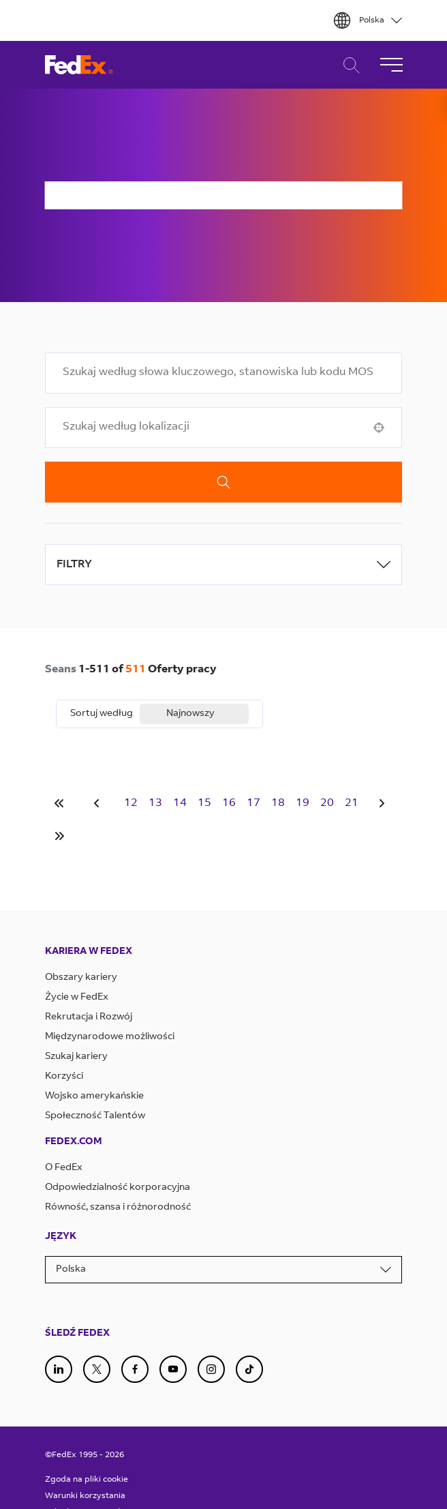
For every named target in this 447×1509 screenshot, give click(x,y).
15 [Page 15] (204, 803)
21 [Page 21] (351, 803)
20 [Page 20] (327, 803)
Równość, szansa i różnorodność (118, 1207)
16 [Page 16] (229, 803)
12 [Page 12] (131, 803)
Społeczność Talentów (95, 1116)
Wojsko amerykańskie (94, 1096)
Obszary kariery (81, 978)
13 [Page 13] (155, 803)
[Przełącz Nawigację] (391, 65)
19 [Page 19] (302, 803)
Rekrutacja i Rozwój (88, 1017)
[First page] (59, 803)
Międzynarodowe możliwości (109, 1037)
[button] (378, 427)
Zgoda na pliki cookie (86, 1480)
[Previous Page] (99, 803)
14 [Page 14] (180, 803)
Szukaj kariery (76, 1057)
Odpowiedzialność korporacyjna (117, 1188)
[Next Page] (384, 803)
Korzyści (64, 1076)
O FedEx (63, 1168)
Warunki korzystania (85, 1496)
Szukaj (224, 482)
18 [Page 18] (278, 803)
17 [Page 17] (253, 803)
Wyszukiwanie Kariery (348, 65)
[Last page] (59, 836)
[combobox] (224, 373)
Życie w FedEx (76, 997)
